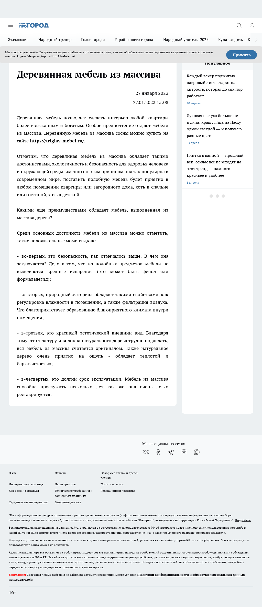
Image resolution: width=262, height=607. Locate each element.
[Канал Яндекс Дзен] (184, 452)
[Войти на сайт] (252, 25)
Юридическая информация (28, 502)
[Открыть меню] (11, 25)
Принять (242, 54)
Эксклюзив (18, 39)
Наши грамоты (65, 484)
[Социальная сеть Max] (196, 452)
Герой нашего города (134, 39)
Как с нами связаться (24, 491)
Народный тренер (55, 39)
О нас (13, 473)
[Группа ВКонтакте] (145, 452)
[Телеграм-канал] (171, 452)
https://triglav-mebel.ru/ (57, 141)
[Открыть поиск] (239, 25)
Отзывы (60, 473)
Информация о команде (26, 484)
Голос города (93, 39)
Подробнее (243, 520)
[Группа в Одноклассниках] (158, 452)
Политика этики (112, 484)
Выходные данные (68, 502)
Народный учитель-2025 (186, 39)
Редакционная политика (118, 491)
